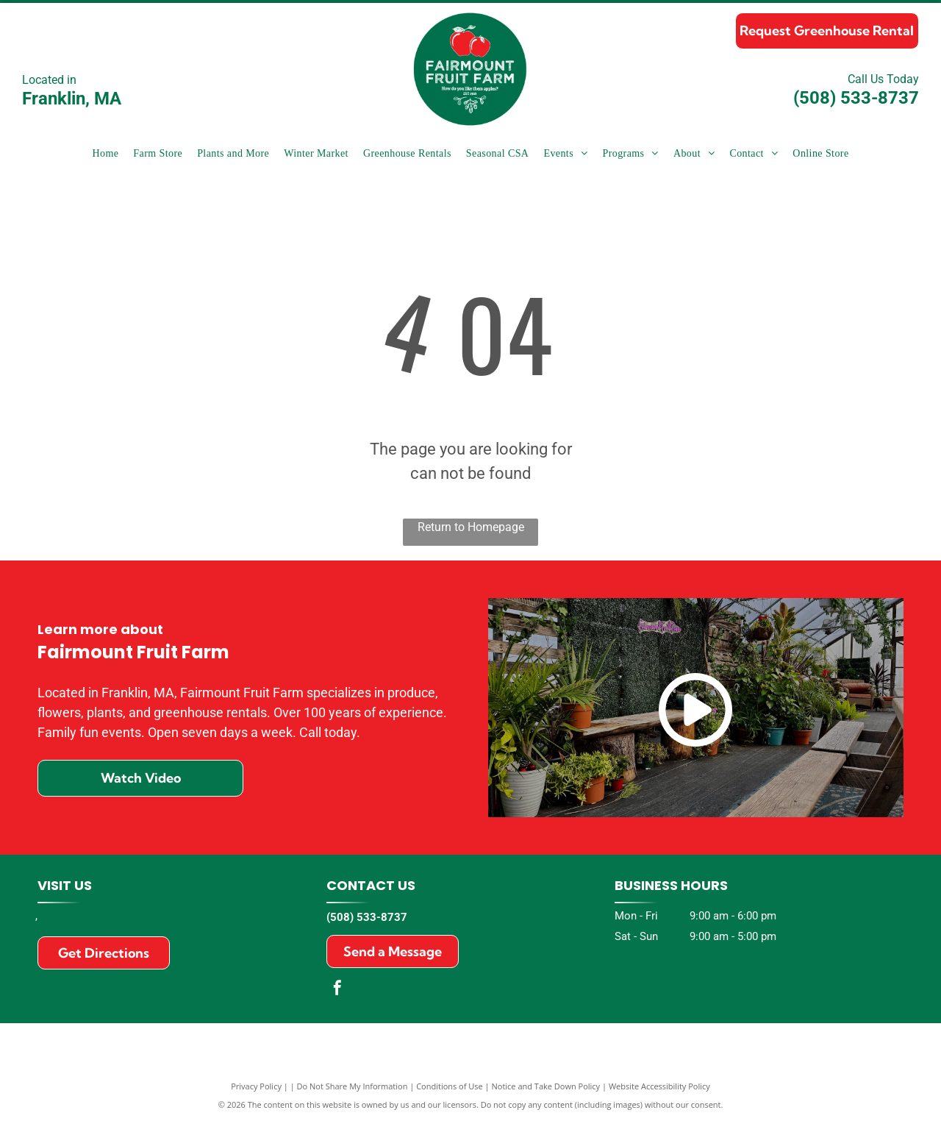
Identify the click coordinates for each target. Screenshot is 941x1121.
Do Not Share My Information (352, 1086)
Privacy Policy (256, 1086)
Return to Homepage (471, 527)
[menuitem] (105, 153)
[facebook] (337, 990)
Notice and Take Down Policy (546, 1086)
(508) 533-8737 (856, 98)
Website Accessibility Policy (659, 1086)
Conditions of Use (449, 1086)
